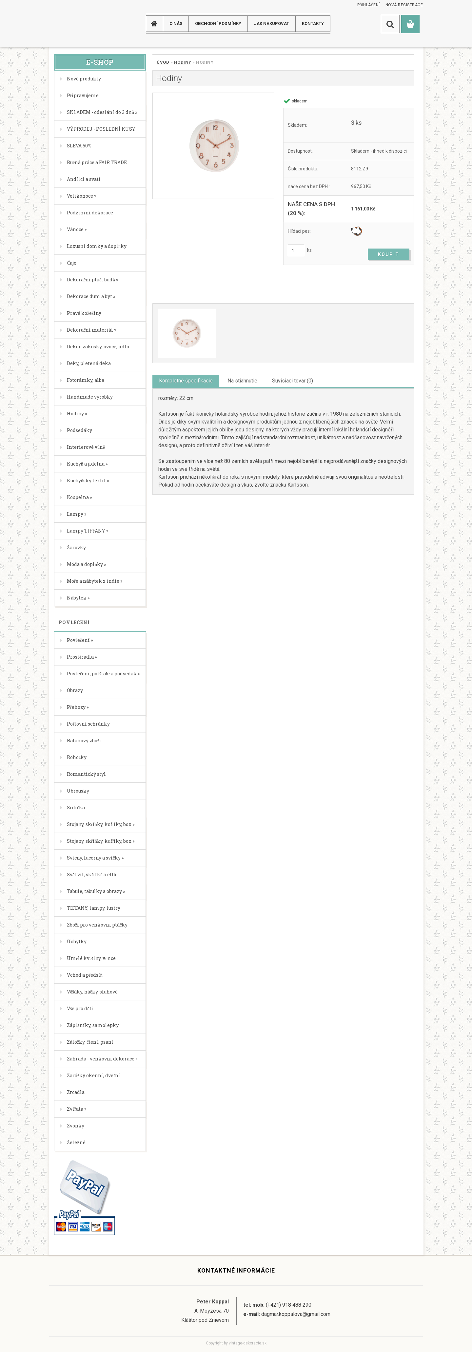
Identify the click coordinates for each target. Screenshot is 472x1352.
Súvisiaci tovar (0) (292, 381)
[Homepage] (156, 24)
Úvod (163, 62)
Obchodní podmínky (218, 23)
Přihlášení (368, 5)
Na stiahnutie (242, 381)
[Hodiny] (213, 146)
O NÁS (175, 23)
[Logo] (75, 23)
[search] (390, 24)
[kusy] (296, 250)
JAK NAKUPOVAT (271, 23)
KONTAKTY (313, 23)
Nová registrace (404, 5)
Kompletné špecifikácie (186, 381)
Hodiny (182, 62)
